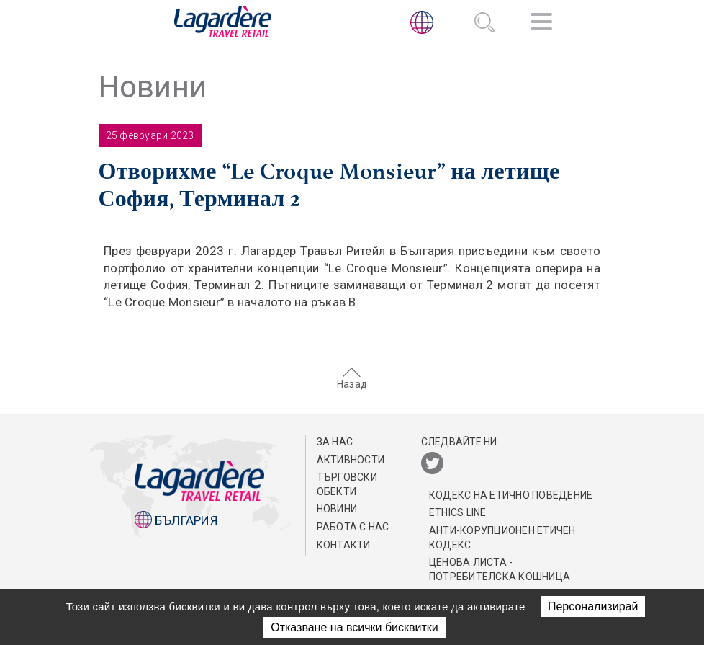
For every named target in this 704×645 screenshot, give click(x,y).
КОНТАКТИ (344, 545)
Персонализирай (593, 606)
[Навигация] (541, 24)
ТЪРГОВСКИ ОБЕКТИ (347, 484)
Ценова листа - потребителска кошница (499, 569)
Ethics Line (458, 512)
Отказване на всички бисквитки (354, 627)
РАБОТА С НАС (353, 527)
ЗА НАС (335, 442)
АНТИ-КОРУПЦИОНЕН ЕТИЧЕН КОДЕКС (502, 538)
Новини (337, 509)
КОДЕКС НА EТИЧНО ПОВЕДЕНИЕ (511, 495)
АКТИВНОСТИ (351, 460)
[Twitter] (432, 464)
